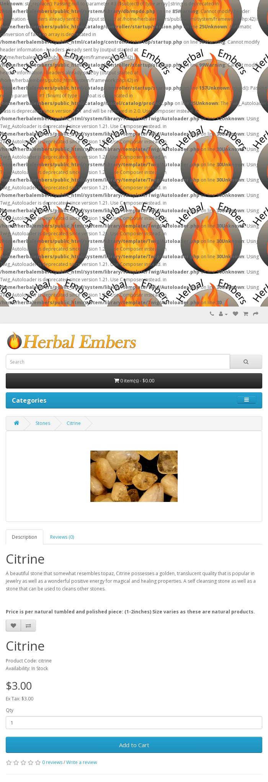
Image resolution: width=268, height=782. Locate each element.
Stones (43, 423)
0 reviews (52, 762)
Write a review (81, 762)
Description (24, 537)
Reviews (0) (62, 537)
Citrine (74, 423)
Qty (9, 710)
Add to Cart (134, 745)
